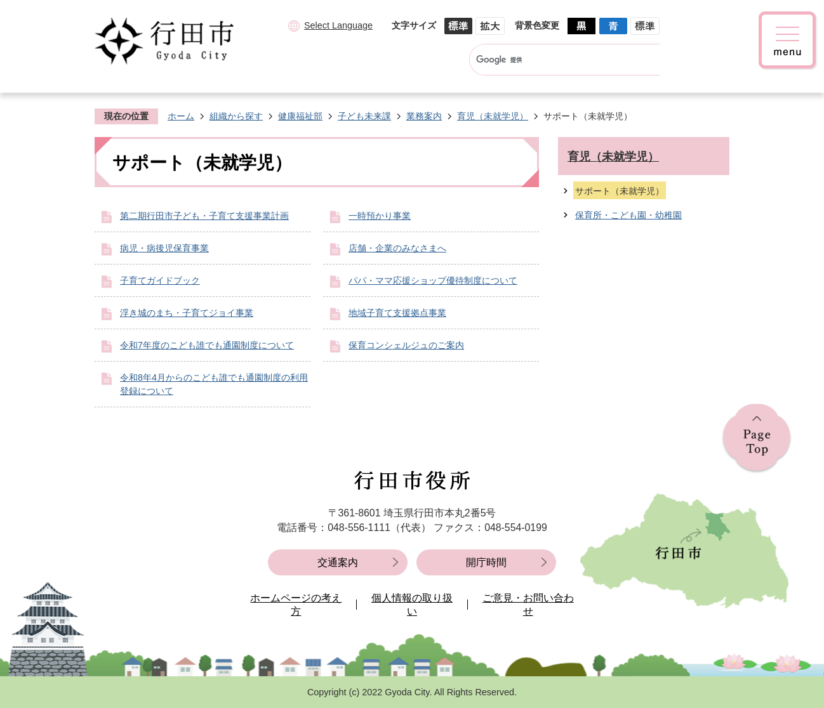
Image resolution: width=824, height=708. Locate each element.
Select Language (338, 25)
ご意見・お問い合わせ (528, 605)
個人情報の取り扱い (412, 605)
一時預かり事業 (380, 216)
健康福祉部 (300, 116)
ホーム (181, 116)
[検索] (552, 60)
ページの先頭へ (756, 438)
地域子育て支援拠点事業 (397, 313)
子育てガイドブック (160, 280)
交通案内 (337, 562)
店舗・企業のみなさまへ (397, 248)
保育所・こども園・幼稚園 (628, 215)
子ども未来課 (364, 116)
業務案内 (424, 116)
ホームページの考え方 (296, 605)
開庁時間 (486, 562)
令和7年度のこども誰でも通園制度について (207, 345)
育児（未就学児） (492, 116)
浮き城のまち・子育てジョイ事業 (186, 313)
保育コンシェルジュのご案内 (406, 345)
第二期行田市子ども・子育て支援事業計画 (204, 216)
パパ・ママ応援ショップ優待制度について (433, 280)
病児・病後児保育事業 (164, 248)
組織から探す (236, 116)
